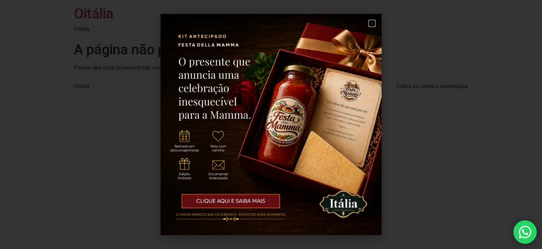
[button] (372, 23)
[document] (271, 124)
